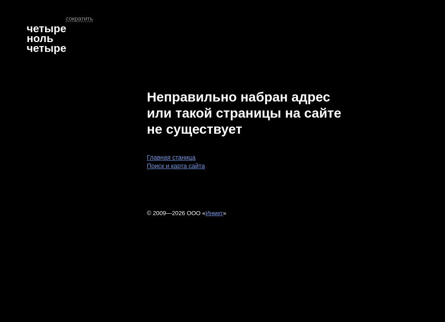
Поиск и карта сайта (176, 165)
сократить (79, 19)
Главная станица (171, 157)
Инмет (214, 213)
